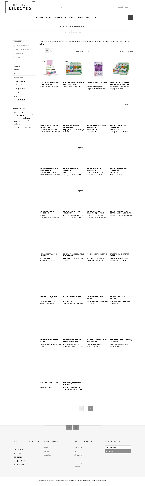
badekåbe (27, 112)
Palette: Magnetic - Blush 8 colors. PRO (97, 341)
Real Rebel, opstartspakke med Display (73, 384)
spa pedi (17, 121)
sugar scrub (25, 121)
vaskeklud (17, 124)
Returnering (78, 463)
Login (127, 7)
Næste (90, 408)
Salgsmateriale (21, 88)
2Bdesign (65, 480)
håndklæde (30, 115)
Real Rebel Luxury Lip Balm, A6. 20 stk (121, 341)
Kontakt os (78, 447)
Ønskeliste (47, 455)
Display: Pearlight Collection (47, 212)
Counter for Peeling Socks (97, 82)
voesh (23, 124)
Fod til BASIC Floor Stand (97, 254)
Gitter (47, 50)
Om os (77, 459)
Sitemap (77, 467)
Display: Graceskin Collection (70, 169)
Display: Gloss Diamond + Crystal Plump (49, 169)
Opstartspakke (19, 77)
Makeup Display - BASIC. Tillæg (96, 298)
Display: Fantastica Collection (118, 126)
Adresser (47, 451)
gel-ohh (23, 115)
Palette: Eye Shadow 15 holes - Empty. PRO (72, 341)
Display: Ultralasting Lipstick (48, 255)
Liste (51, 50)
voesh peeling (18, 127)
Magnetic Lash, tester (72, 297)
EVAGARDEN (20, 81)
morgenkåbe (18, 118)
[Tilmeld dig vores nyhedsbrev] (118, 447)
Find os (77, 451)
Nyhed (127, 105)
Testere (18, 92)
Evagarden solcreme (22, 49)
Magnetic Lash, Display (49, 297)
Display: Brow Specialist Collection (96, 126)
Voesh (18, 57)
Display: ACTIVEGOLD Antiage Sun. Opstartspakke (71, 127)
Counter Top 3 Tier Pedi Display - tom (49, 126)
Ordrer (46, 447)
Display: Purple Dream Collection (72, 212)
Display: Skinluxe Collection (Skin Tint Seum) (95, 213)
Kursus (16, 74)
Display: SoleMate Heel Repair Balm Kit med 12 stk (120, 212)
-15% (43, 62)
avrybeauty (18, 112)
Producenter (18, 41)
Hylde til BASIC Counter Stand (119, 255)
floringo (16, 115)
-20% (67, 62)
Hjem (65, 32)
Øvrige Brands (21, 85)
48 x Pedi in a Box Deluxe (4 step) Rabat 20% (73, 83)
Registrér (120, 7)
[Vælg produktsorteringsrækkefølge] (90, 51)
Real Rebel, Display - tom (49, 383)
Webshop (17, 70)
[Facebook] (69, 427)
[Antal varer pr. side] (124, 51)
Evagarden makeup (22, 46)
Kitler (16, 96)
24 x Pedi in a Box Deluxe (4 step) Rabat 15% (50, 83)
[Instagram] (76, 427)
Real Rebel (19, 53)
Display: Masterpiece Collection (118, 169)
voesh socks (27, 127)
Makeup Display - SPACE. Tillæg (119, 298)
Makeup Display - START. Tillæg (49, 341)
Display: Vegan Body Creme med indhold (73, 255)
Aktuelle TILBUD (19, 100)
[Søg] (72, 7)
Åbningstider (79, 455)
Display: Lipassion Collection (94, 169)
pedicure (26, 118)
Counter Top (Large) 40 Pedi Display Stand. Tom (119, 83)
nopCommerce (50, 480)
